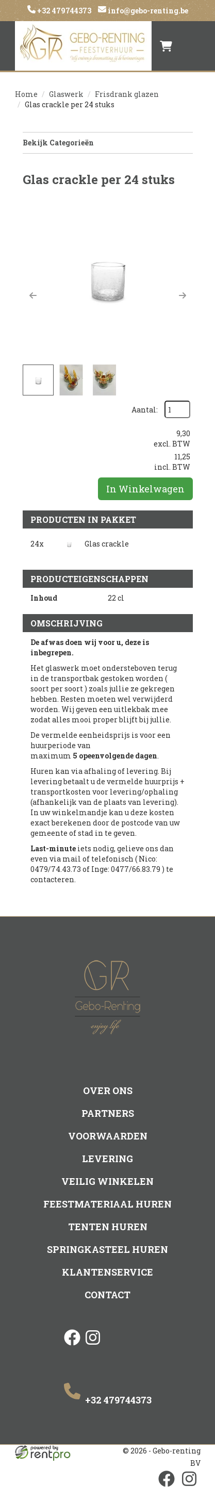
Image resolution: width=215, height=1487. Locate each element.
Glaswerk (66, 94)
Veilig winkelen (107, 1181)
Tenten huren (107, 1226)
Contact (107, 1294)
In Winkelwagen (145, 489)
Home (26, 94)
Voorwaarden (107, 1136)
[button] (33, 295)
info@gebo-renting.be (147, 10)
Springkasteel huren (107, 1249)
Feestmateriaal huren (107, 1204)
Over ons (108, 1090)
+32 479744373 (63, 10)
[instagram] (93, 1346)
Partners (107, 1113)
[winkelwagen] (166, 46)
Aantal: (144, 410)
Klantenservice (107, 1272)
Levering (107, 1158)
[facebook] (72, 1346)
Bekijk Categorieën (108, 142)
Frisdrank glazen (127, 94)
